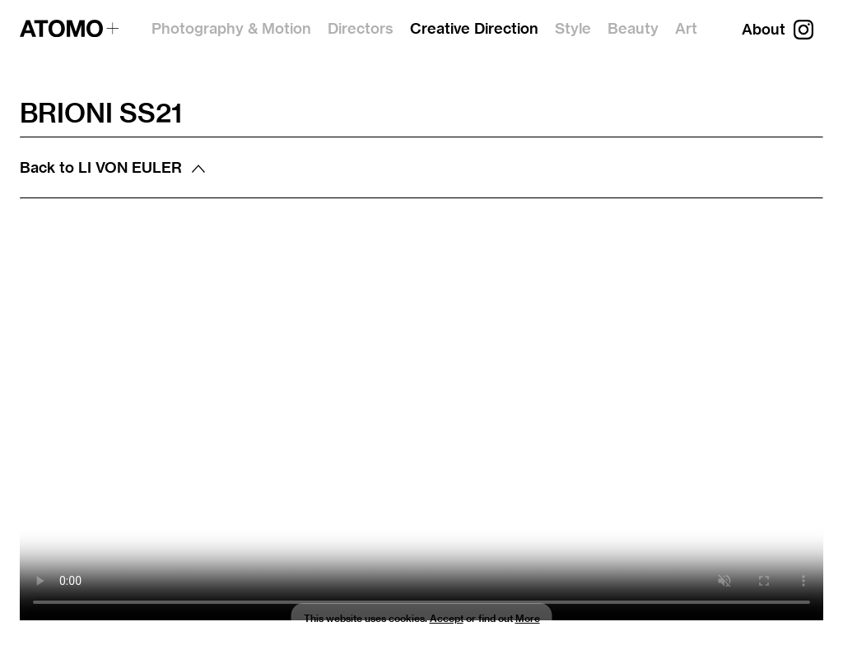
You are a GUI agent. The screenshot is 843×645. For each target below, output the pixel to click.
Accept (446, 618)
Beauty (633, 28)
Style (573, 28)
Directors (361, 28)
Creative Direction (474, 28)
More (527, 618)
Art (686, 28)
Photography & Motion (231, 28)
